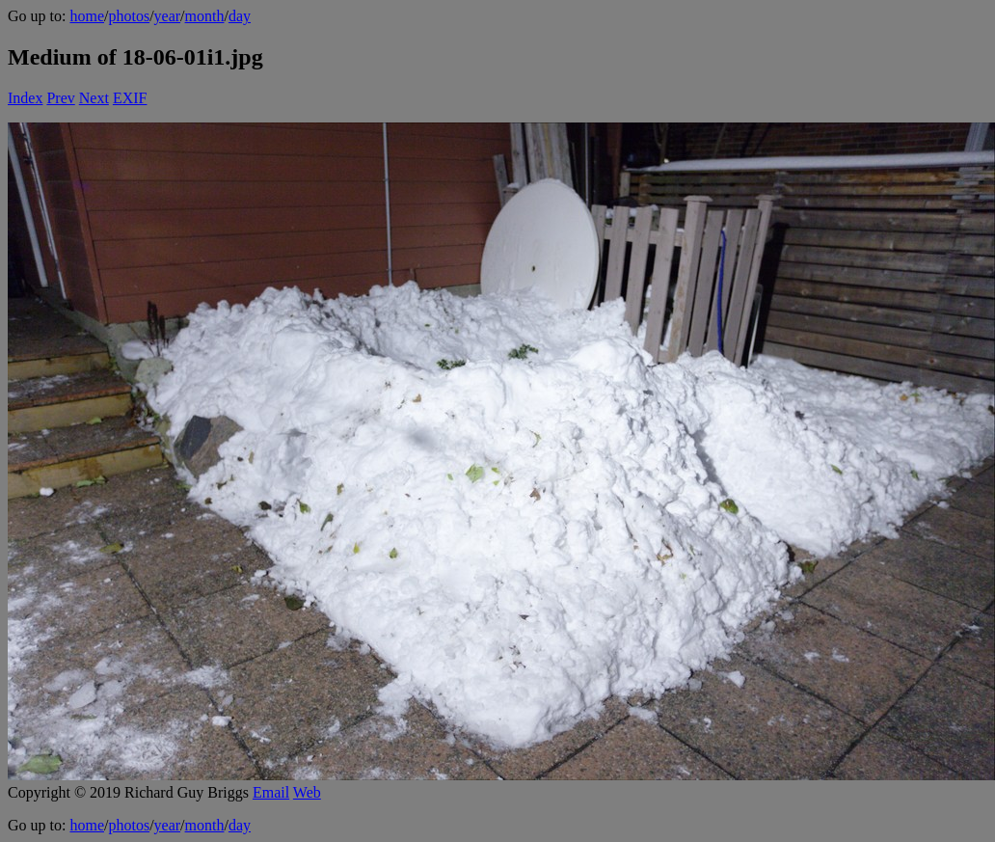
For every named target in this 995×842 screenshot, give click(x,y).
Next (94, 98)
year (167, 16)
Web (307, 792)
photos (128, 16)
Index (25, 98)
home (86, 16)
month (205, 16)
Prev (60, 98)
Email (271, 792)
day (240, 16)
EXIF (130, 98)
